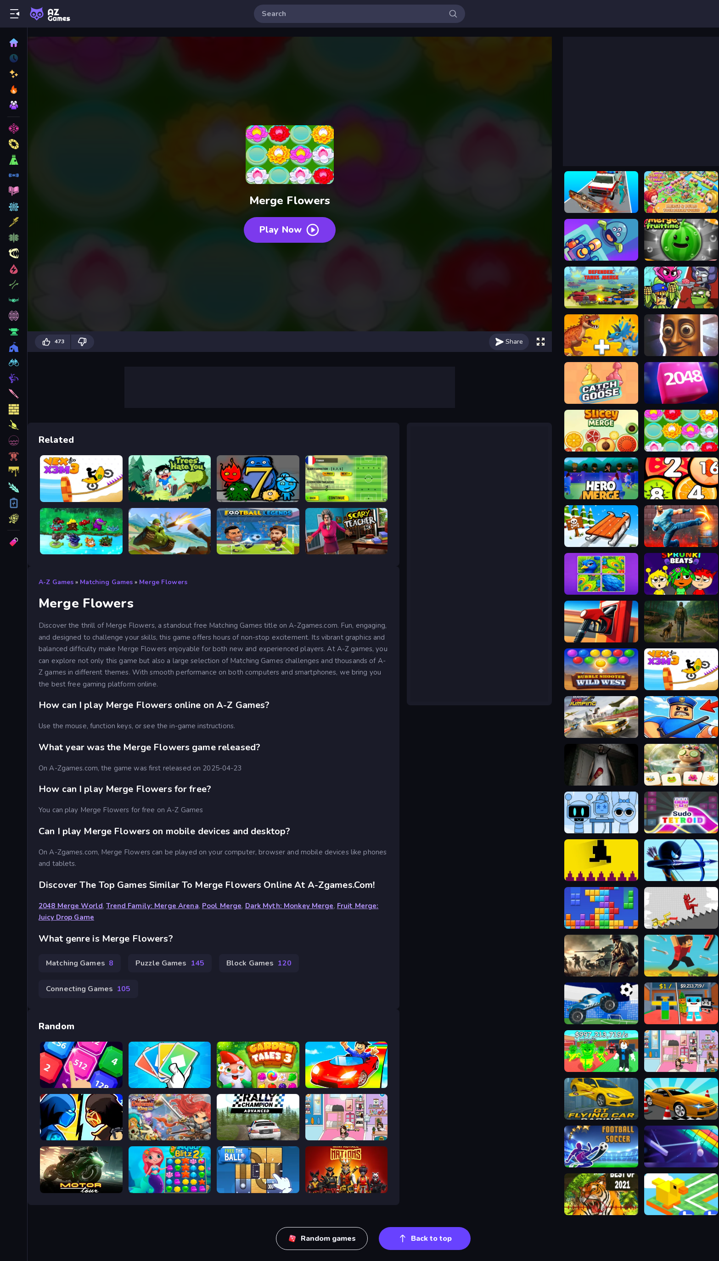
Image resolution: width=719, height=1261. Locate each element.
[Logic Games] (13, 503)
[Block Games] (13, 425)
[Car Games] (13, 253)
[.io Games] (13, 472)
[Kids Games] (13, 394)
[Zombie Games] (13, 284)
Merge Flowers (163, 582)
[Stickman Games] (13, 487)
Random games (322, 1238)
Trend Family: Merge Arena (152, 905)
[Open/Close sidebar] (15, 14)
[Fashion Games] (13, 409)
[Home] (13, 42)
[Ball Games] (13, 378)
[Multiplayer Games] (13, 518)
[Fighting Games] (13, 222)
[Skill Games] (13, 144)
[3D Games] (13, 128)
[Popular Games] (13, 89)
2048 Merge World (71, 905)
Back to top (425, 1238)
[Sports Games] (13, 238)
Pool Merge (222, 905)
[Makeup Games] (13, 316)
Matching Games (106, 582)
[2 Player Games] (13, 440)
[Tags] (13, 542)
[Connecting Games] (13, 347)
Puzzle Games (169, 963)
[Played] (13, 58)
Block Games (259, 963)
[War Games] (13, 362)
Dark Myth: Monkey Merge (289, 905)
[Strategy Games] (13, 300)
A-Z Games (56, 582)
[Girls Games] (13, 456)
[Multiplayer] (13, 105)
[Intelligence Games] (13, 331)
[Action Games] (13, 206)
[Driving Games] (13, 269)
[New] (13, 74)
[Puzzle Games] (13, 175)
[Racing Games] (13, 191)
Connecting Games (88, 988)
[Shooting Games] (13, 159)
